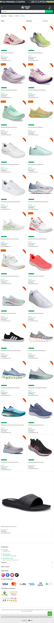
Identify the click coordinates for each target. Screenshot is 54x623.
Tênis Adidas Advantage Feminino (35, 164)
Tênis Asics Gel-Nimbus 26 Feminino (9, 90)
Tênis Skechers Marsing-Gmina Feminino (10, 164)
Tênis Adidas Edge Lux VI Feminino (36, 462)
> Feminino (16, 15)
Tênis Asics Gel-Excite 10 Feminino (8, 313)
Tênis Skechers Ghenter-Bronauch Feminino (10, 201)
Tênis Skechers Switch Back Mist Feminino (37, 387)
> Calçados (10, 15)
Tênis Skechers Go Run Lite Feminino (36, 276)
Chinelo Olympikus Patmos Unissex (8, 526)
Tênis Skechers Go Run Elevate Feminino (10, 462)
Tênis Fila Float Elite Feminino (7, 52)
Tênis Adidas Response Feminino (35, 52)
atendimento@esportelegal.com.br (11, 560)
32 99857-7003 (6, 551)
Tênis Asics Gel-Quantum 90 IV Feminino (37, 239)
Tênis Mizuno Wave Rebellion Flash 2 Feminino (38, 201)
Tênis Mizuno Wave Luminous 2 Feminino (10, 239)
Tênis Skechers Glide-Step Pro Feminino (37, 350)
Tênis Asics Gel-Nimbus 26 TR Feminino (37, 90)
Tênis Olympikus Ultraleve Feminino (36, 425)
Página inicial (3, 15)
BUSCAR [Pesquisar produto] (49, 11)
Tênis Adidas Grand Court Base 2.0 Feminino (11, 350)
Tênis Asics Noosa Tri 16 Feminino (35, 127)
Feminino (22, 15)
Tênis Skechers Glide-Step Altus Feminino (10, 387)
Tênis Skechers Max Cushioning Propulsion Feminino (12, 425)
